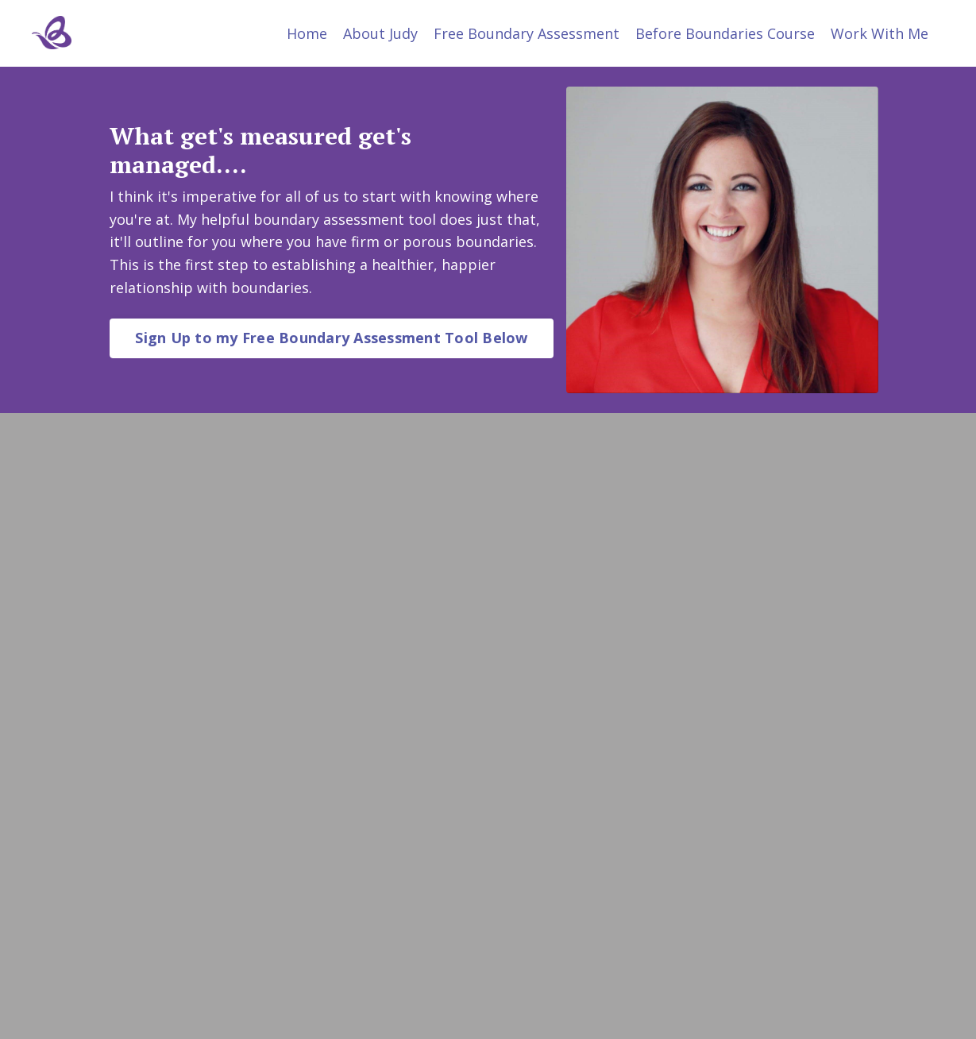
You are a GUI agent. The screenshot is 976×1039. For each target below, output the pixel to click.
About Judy (380, 33)
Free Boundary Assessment (526, 33)
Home (307, 33)
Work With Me (879, 33)
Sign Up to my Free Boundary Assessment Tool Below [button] (331, 337)
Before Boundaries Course (725, 33)
